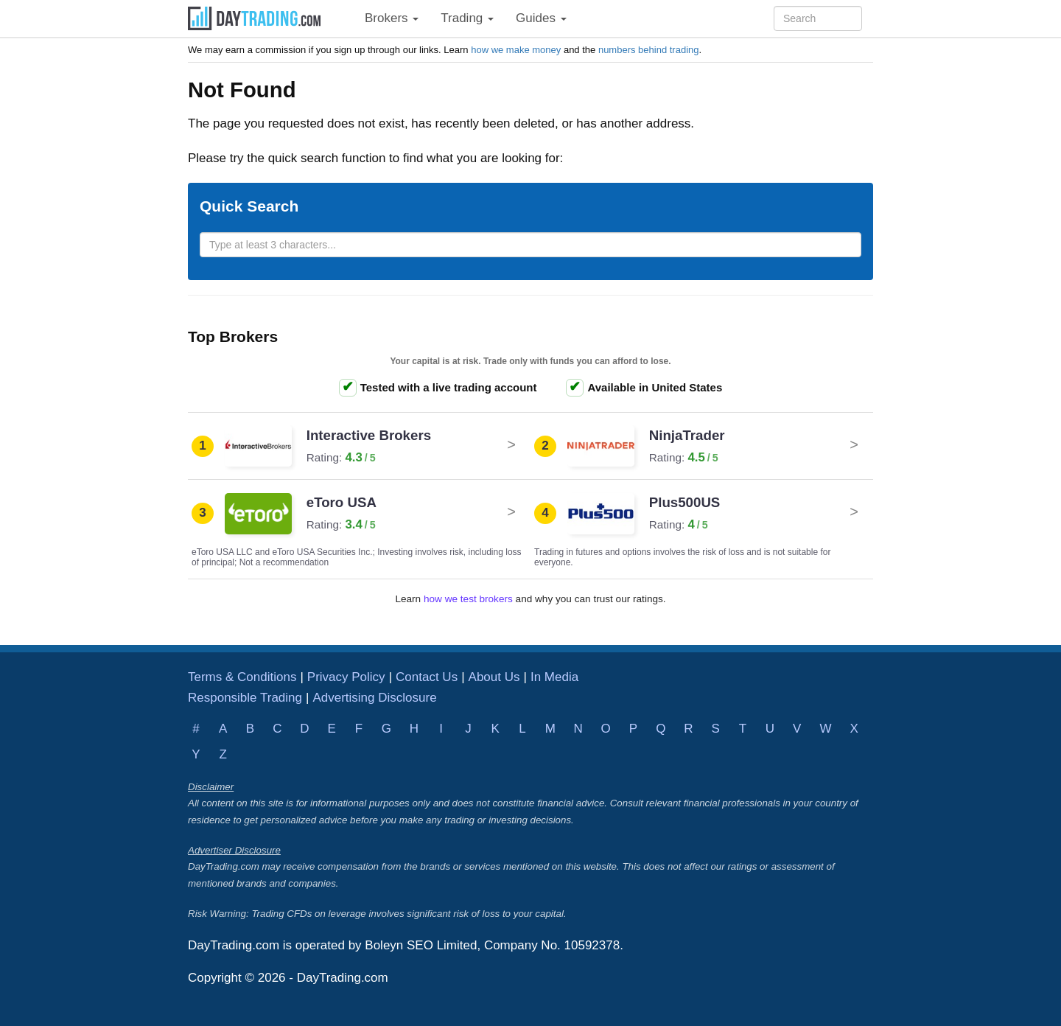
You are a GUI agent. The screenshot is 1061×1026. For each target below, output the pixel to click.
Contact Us (427, 677)
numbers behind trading (648, 49)
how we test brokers (468, 598)
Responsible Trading (245, 698)
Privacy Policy (346, 677)
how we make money (516, 49)
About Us (494, 677)
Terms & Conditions (242, 677)
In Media (554, 677)
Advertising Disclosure (374, 698)
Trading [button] (467, 18)
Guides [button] (541, 18)
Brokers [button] (392, 18)
